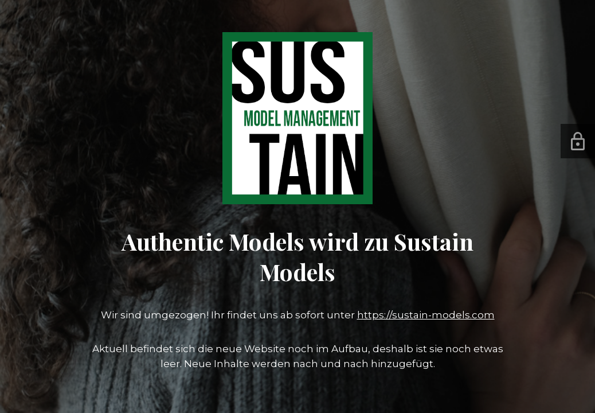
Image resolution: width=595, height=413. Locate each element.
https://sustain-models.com (426, 315)
